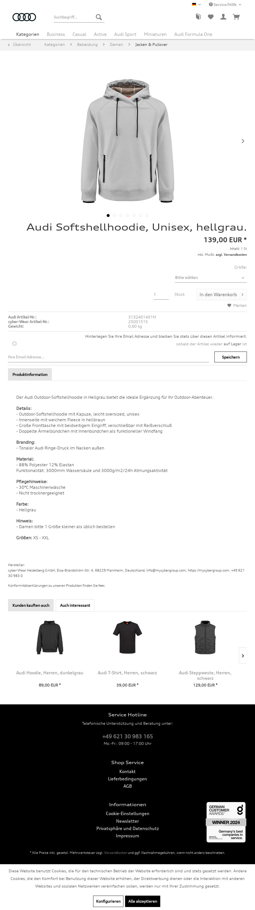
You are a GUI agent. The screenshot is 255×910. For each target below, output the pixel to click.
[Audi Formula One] (193, 34)
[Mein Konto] (223, 17)
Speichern (231, 357)
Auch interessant (75, 605)
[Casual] (79, 34)
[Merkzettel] (210, 17)
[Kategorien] (27, 34)
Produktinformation (29, 374)
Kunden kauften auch (30, 605)
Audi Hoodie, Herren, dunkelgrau (49, 672)
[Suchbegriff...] (79, 17)
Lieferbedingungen (127, 778)
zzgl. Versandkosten (231, 255)
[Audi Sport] (125, 34)
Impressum (127, 835)
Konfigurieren (108, 901)
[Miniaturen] (155, 34)
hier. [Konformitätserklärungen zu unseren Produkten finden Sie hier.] (102, 585)
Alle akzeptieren (142, 901)
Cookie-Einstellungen (127, 813)
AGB (127, 786)
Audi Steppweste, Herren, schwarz (205, 675)
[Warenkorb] (236, 17)
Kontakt (127, 771)
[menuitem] (79, 17)
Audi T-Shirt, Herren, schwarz (127, 672)
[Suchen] (98, 17)
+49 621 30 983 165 (127, 736)
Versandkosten (115, 853)
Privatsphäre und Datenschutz (127, 828)
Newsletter (127, 821)
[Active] (100, 34)
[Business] (56, 34)
